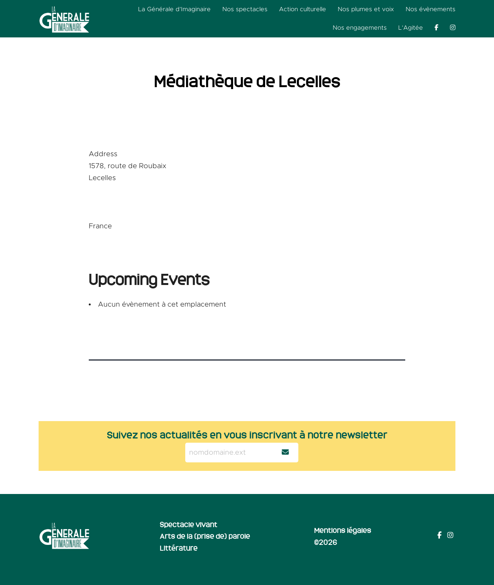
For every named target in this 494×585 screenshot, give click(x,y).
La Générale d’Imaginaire (174, 9)
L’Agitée (410, 28)
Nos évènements (430, 9)
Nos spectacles (244, 9)
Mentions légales (342, 529)
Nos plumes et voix (366, 9)
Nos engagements (360, 28)
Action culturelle (302, 9)
